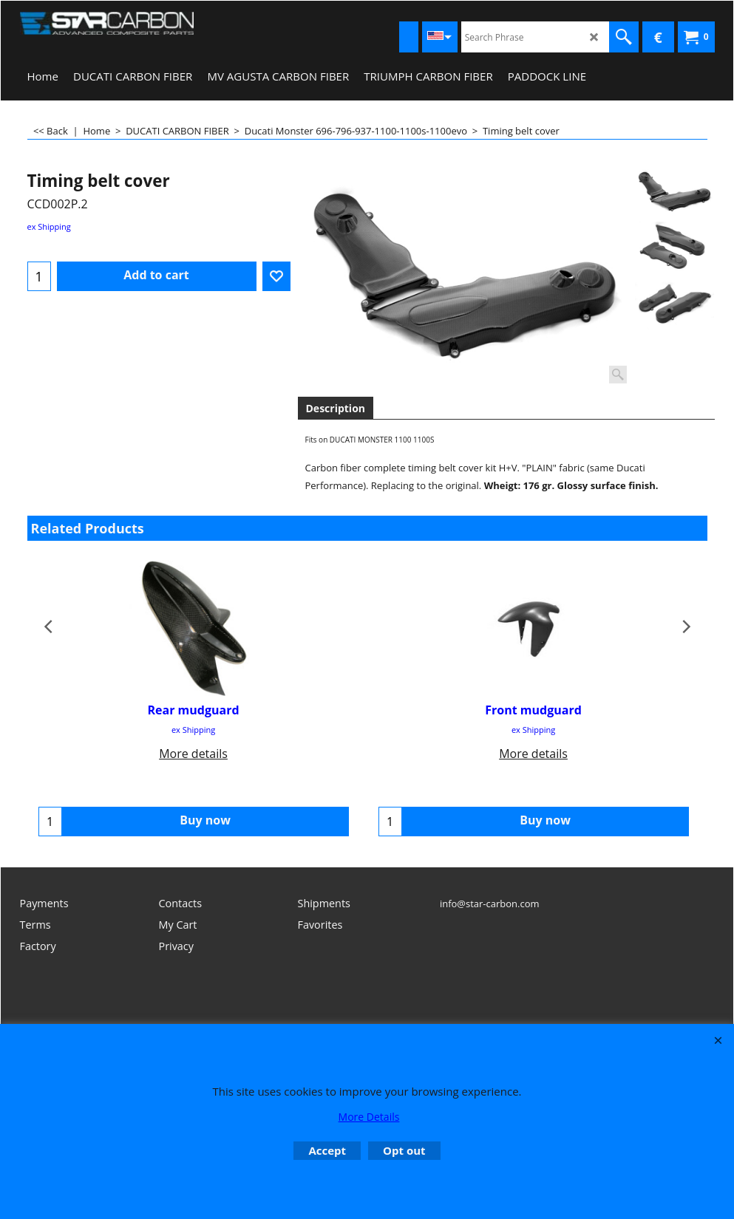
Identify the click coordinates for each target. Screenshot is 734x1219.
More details (193, 753)
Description (336, 408)
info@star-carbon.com (490, 903)
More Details (369, 1117)
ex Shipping (49, 226)
